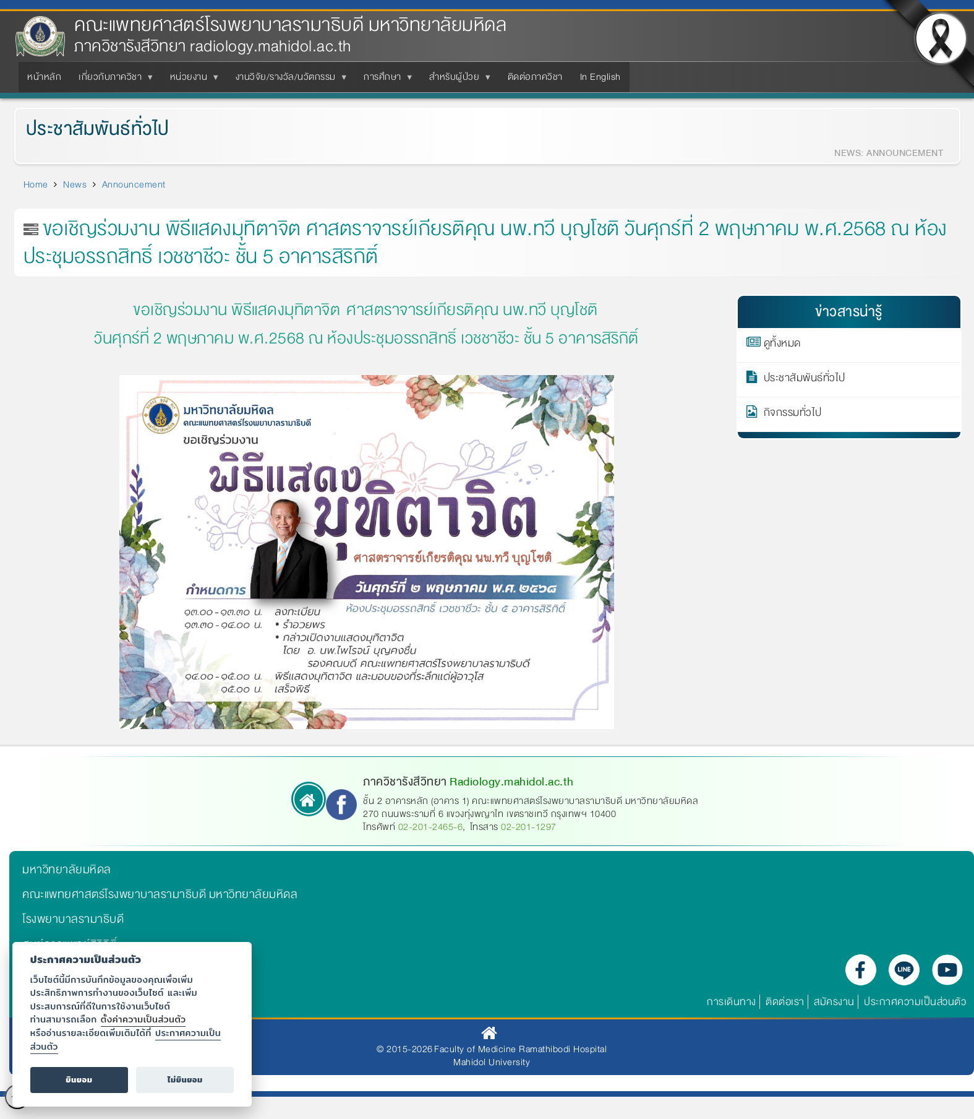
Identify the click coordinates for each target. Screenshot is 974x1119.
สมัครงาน (834, 1002)
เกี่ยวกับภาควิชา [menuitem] (112, 80)
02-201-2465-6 (430, 827)
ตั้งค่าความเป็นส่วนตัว (143, 1019)
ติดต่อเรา (785, 1002)
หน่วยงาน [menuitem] (191, 80)
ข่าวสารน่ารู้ (848, 312)
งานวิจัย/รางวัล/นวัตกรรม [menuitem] (288, 80)
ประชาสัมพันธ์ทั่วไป (90, 129)
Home (35, 184)
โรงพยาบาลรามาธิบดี (73, 919)
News (75, 184)
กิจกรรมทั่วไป (793, 414)
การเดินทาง (731, 1002)
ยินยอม (79, 1079)
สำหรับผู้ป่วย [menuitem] (457, 80)
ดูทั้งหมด (782, 345)
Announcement (134, 184)
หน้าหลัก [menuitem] (44, 77)
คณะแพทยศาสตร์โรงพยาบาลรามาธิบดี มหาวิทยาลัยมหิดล (290, 25)
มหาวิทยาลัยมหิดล (66, 869)
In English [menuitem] (600, 77)
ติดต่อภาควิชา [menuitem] (535, 77)
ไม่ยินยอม (185, 1079)
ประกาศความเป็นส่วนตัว (915, 1002)
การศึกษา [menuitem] (385, 80)
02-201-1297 (529, 827)
